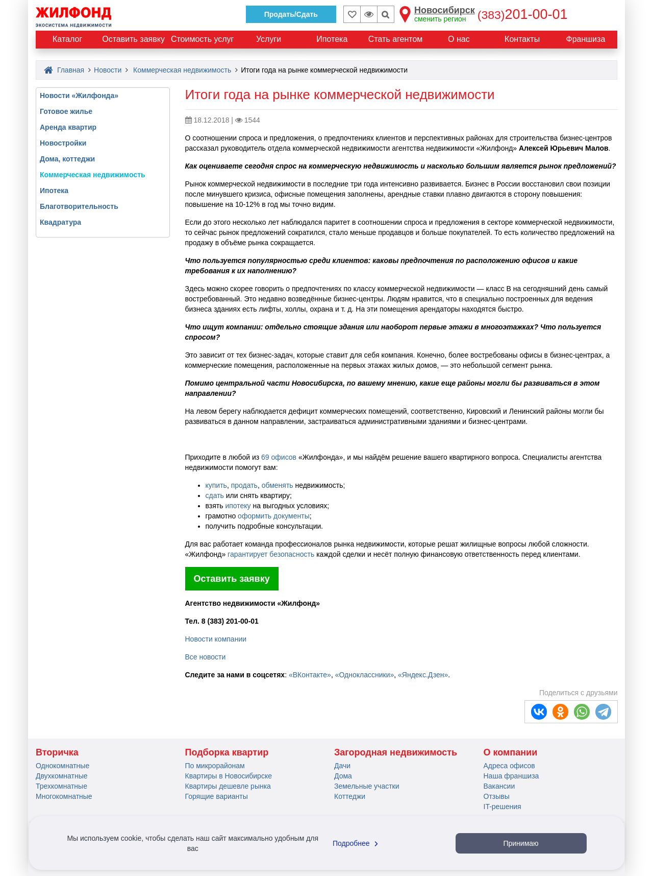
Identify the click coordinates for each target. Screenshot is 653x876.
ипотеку (237, 506)
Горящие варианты (216, 796)
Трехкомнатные (61, 786)
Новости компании (216, 639)
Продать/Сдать (291, 14)
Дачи (342, 766)
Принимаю (520, 843)
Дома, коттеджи (67, 159)
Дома (343, 776)
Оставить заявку (232, 579)
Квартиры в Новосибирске (228, 776)
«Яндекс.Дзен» (423, 675)
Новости (107, 70)
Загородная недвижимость (395, 752)
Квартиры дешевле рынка (228, 786)
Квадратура (60, 222)
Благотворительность (79, 206)
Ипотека (54, 190)
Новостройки (63, 143)
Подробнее (357, 843)
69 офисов (278, 457)
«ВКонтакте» (310, 675)
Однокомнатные (62, 766)
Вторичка (57, 752)
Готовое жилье (66, 111)
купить (216, 485)
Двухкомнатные (62, 776)
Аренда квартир (68, 127)
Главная (64, 70)
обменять (277, 485)
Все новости (205, 657)
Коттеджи (349, 796)
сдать (215, 495)
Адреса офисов (509, 766)
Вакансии (499, 786)
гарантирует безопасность (272, 554)
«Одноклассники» (364, 675)
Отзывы (497, 796)
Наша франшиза (511, 776)
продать (244, 485)
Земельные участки (366, 786)
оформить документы (274, 516)
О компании (511, 752)
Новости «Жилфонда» (79, 95)
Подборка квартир (227, 752)
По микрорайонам (215, 766)
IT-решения (502, 806)
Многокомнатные (64, 796)
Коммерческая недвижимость (182, 70)
